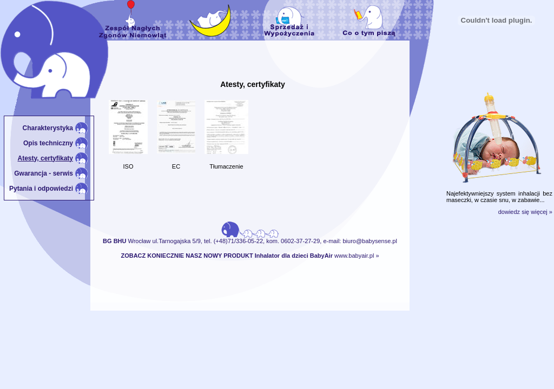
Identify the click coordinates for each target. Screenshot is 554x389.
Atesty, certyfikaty (46, 158)
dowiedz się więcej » (525, 212)
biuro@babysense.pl (369, 241)
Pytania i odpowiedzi (41, 188)
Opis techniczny (48, 143)
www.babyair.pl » (356, 255)
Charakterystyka (48, 128)
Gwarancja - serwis (43, 173)
